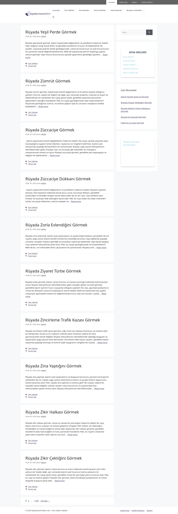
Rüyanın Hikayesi (130, 69)
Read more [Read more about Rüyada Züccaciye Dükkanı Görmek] (76, 201)
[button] (53, 17)
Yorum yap (32, 66)
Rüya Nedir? (128, 57)
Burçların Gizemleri (137, 10)
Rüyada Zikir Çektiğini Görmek (53, 458)
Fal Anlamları (84, 10)
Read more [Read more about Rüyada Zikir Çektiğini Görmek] (60, 480)
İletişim (134, 2)
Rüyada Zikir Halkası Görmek (52, 412)
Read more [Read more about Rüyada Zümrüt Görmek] (43, 106)
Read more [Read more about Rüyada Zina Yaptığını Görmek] (99, 388)
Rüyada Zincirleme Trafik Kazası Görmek (62, 320)
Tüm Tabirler (69, 10)
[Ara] (149, 32)
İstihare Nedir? (129, 65)
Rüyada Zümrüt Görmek (47, 81)
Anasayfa (112, 2)
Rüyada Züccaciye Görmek (49, 129)
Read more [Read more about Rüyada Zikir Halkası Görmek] (73, 434)
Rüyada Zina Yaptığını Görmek (53, 366)
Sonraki (45, 501)
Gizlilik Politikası (147, 2)
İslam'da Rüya (129, 61)
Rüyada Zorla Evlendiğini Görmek (56, 225)
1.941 (36, 501)
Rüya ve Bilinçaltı (130, 73)
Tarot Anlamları (100, 10)
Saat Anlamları (116, 10)
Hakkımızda (123, 2)
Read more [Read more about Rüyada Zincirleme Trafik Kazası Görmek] (103, 342)
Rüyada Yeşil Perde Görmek (51, 32)
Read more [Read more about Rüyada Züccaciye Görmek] (55, 155)
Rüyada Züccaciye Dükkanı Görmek (58, 178)
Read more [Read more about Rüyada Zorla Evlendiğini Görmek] (101, 247)
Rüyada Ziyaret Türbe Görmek (53, 271)
